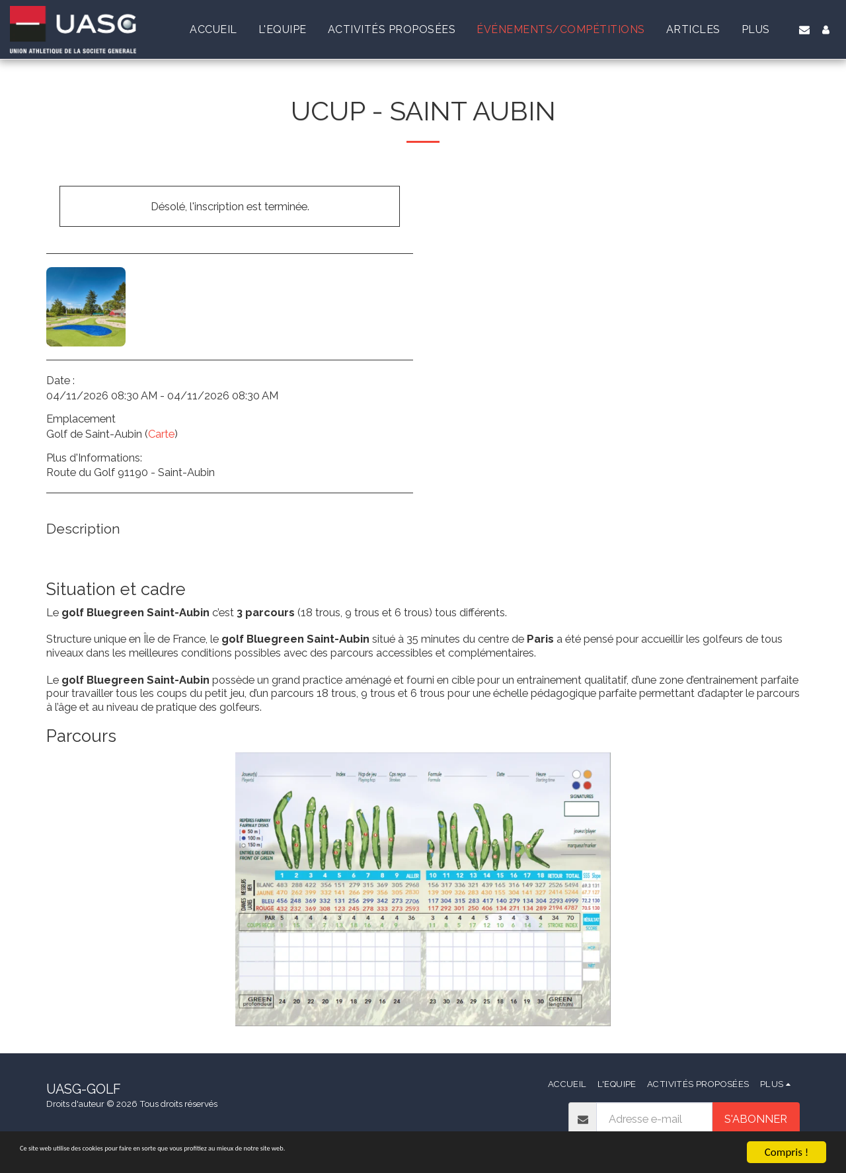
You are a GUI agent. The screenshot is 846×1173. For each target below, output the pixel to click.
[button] (804, 29)
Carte (161, 433)
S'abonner (755, 1118)
